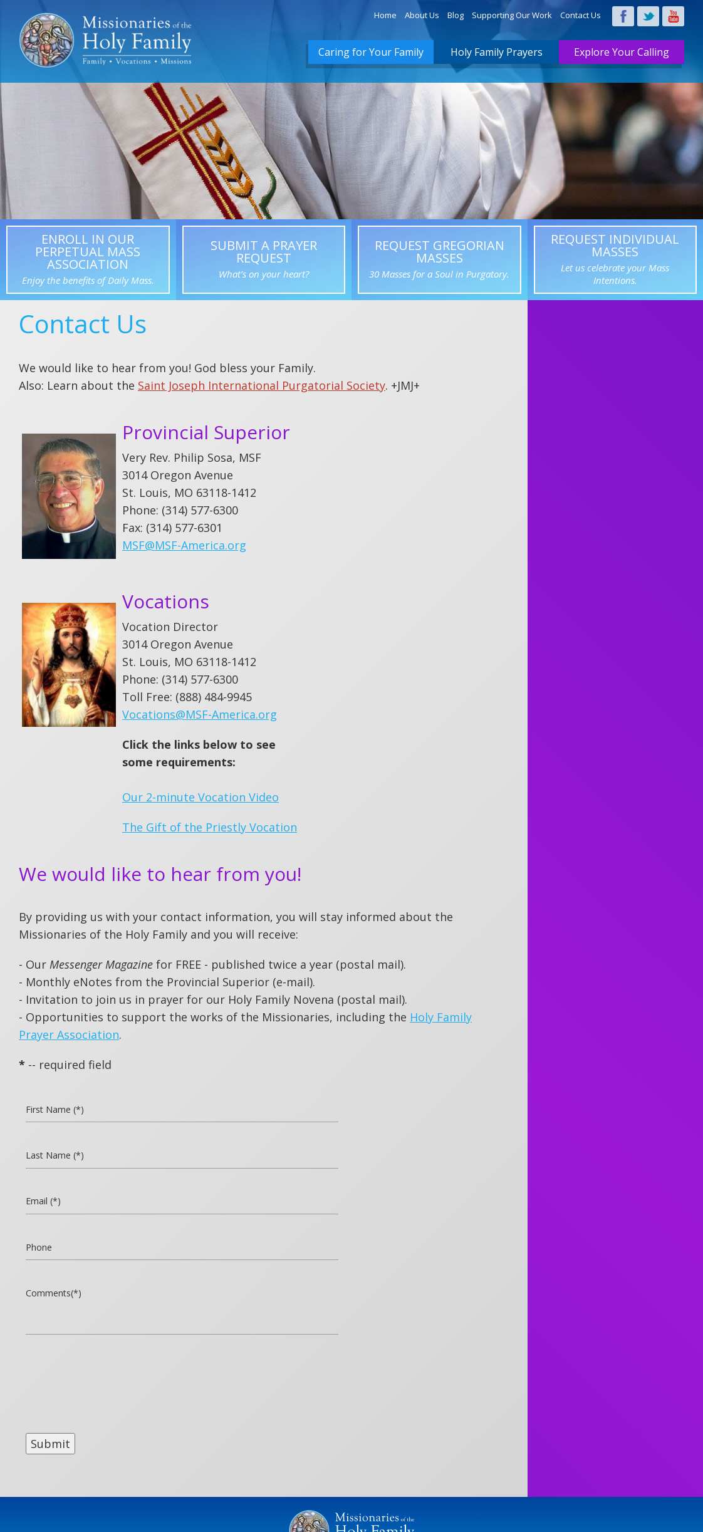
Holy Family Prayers (496, 52)
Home (385, 15)
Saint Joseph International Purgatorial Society (261, 385)
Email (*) (43, 1203)
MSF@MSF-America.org (184, 545)
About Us (422, 15)
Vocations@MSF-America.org (199, 714)
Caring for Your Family (371, 52)
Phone (39, 1250)
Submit (50, 1446)
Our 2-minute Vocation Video (200, 797)
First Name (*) (56, 1111)
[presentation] (121, 1384)
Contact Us (580, 15)
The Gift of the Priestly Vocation (209, 827)
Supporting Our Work (512, 15)
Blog (455, 15)
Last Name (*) (55, 1157)
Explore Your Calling (621, 52)
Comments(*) (54, 1296)
